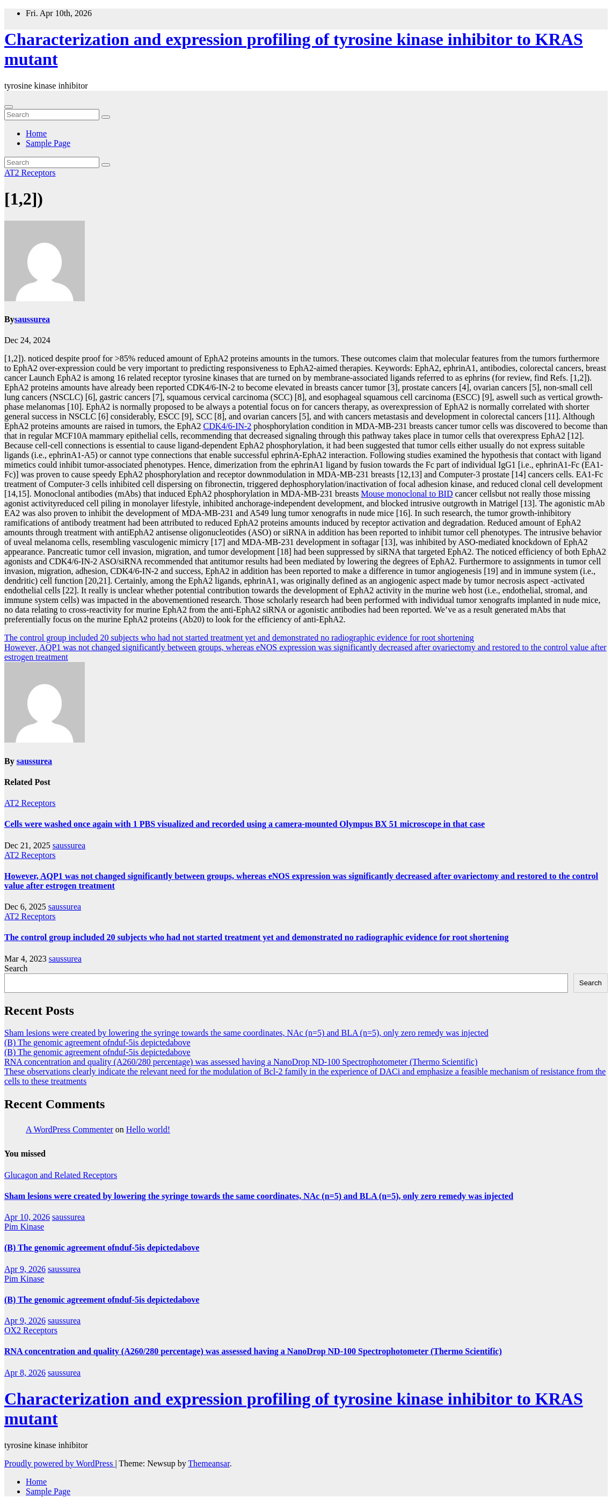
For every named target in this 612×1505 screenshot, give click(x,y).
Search (16, 968)
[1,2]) (23, 198)
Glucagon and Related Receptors (60, 1175)
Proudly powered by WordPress (59, 1463)
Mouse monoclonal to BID (407, 493)
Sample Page (48, 143)
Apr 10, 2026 (27, 1217)
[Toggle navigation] (8, 106)
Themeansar (208, 1463)
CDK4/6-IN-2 (227, 426)
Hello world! (148, 1129)
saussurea (32, 319)
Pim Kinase (24, 1226)
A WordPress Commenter (69, 1129)
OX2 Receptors (30, 1330)
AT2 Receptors (30, 172)
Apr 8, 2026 (25, 1372)
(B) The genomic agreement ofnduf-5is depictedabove (97, 1042)
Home (36, 133)
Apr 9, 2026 (25, 1269)
